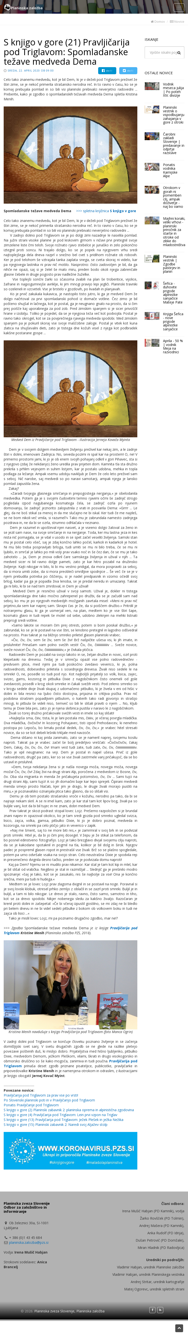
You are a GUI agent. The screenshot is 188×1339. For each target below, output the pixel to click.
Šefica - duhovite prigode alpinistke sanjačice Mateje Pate (173, 292)
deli (107, 70)
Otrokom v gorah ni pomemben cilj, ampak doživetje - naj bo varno (173, 197)
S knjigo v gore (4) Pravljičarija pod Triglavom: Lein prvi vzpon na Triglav (60, 1114)
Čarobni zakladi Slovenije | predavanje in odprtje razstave (173, 143)
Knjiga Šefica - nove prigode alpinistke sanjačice (173, 321)
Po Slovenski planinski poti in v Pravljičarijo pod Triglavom (49, 1100)
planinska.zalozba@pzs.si (28, 1242)
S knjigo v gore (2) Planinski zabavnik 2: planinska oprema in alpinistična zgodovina (69, 1110)
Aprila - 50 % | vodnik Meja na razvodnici (173, 346)
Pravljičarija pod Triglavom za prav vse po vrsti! (41, 1095)
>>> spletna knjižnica (106, 211)
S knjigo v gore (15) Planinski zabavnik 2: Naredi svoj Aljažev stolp (55, 1124)
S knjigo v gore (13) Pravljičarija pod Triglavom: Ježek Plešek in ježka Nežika (63, 1119)
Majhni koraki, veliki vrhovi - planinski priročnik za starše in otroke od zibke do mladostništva (174, 231)
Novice (177, 21)
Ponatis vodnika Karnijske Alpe (170, 170)
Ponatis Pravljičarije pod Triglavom (31, 1105)
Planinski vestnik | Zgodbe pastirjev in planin (171, 264)
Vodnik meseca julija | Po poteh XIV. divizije (173, 90)
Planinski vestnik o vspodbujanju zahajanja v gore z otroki (173, 115)
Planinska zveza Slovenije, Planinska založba (69, 1311)
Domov (158, 21)
